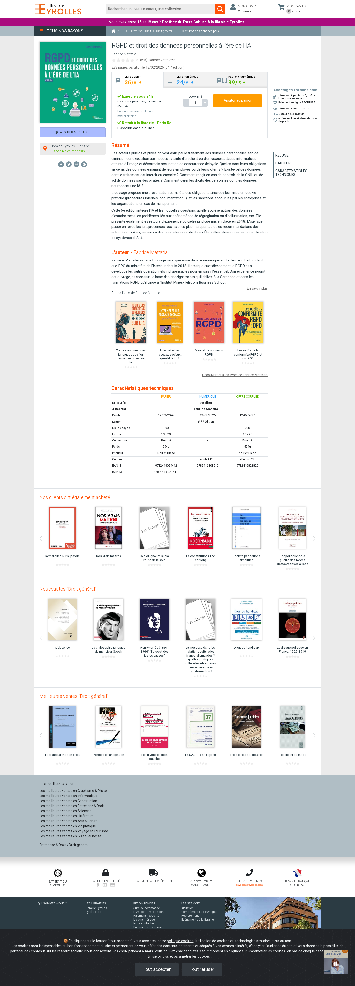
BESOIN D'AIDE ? (144, 903)
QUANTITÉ (195, 96)
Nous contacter (143, 923)
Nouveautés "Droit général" (68, 589)
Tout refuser (201, 969)
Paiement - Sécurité (146, 915)
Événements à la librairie (197, 919)
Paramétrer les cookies (148, 927)
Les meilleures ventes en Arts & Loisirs (68, 821)
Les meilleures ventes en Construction (68, 801)
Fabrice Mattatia (124, 54)
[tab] (138, 80)
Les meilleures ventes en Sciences (65, 811)
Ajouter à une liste (73, 132)
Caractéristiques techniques (291, 173)
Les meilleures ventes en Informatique (68, 796)
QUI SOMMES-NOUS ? (52, 903)
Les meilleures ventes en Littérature (67, 816)
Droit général (78, 845)
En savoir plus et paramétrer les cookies (179, 957)
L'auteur (283, 163)
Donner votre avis (162, 60)
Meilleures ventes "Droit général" (74, 696)
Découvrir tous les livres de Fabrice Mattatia (235, 375)
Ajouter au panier (238, 100)
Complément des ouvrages (199, 912)
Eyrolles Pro (93, 912)
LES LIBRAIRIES (96, 903)
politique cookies (180, 941)
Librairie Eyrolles (96, 908)
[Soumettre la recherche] (220, 9)
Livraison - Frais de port (148, 912)
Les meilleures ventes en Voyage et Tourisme (74, 831)
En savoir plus (257, 288)
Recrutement (190, 915)
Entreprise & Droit (53, 845)
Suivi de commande (146, 908)
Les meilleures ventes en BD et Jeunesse (70, 836)
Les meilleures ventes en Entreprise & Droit (72, 806)
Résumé (282, 155)
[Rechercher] (160, 9)
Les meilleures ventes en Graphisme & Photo (73, 791)
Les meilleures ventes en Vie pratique (68, 826)
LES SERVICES (191, 903)
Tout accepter (157, 969)
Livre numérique (144, 919)
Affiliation (187, 908)
